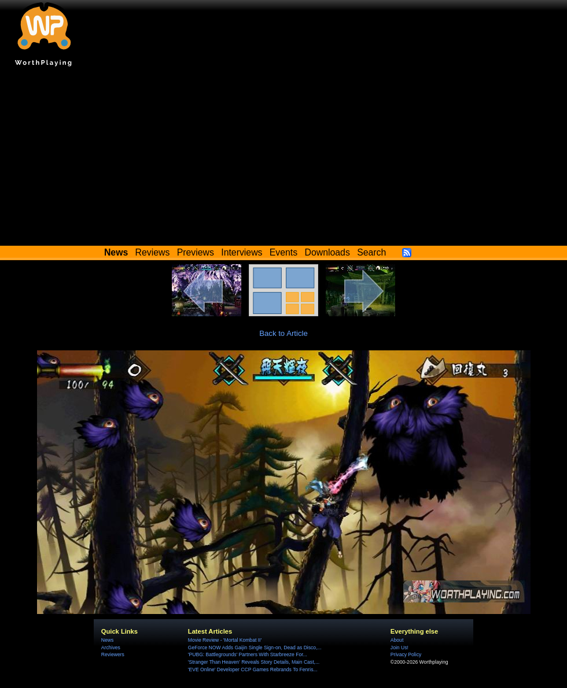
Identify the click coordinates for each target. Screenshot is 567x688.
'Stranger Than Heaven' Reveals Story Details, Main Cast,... (253, 662)
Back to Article (283, 333)
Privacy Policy (406, 654)
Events (283, 252)
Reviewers (112, 654)
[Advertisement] (283, 159)
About (397, 640)
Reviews (152, 252)
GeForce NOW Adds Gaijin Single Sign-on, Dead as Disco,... (255, 647)
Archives (110, 647)
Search (371, 252)
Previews (195, 252)
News (107, 640)
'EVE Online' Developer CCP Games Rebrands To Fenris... (253, 669)
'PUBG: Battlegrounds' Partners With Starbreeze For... (247, 654)
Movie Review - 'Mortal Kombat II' (225, 640)
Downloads (327, 252)
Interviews (241, 252)
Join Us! (399, 647)
